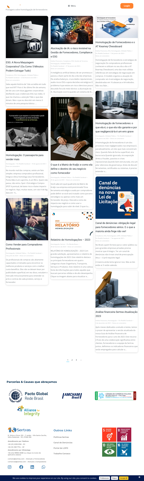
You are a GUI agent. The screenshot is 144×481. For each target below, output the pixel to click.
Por (12, 78)
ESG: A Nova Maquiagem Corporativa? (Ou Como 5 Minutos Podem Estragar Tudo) (24, 66)
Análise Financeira (56, 61)
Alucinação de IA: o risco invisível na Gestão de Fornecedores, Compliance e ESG (71, 52)
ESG (15, 75)
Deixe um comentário (13, 80)
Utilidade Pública (32, 75)
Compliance (9, 75)
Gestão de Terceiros (81, 61)
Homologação (21, 75)
